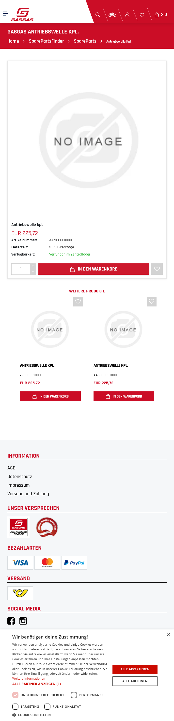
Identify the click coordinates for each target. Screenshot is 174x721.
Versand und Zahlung (28, 494)
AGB (11, 468)
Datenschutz (19, 476)
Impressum (18, 485)
